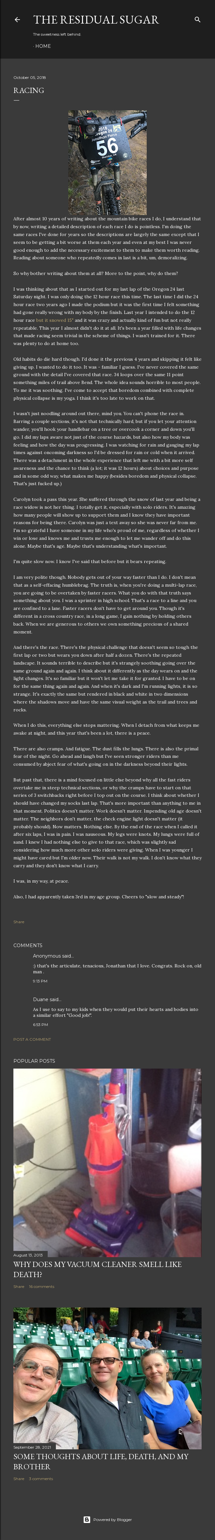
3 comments (41, 1478)
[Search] (198, 18)
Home (43, 46)
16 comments (41, 1286)
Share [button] (18, 921)
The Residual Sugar (96, 19)
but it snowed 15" (55, 320)
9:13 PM (40, 981)
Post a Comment (32, 1039)
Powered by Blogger (107, 1520)
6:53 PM (40, 1024)
